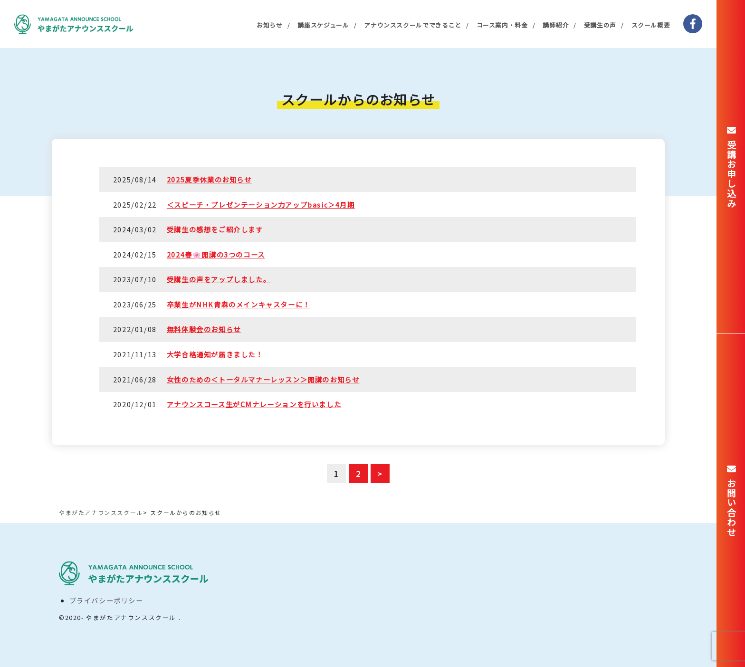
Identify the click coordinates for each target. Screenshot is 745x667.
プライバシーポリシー (106, 600)
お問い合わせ (731, 507)
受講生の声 (600, 24)
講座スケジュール (323, 24)
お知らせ (270, 24)
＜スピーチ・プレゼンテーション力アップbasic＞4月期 (261, 205)
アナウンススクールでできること (412, 24)
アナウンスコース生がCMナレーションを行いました (254, 404)
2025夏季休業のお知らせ (209, 179)
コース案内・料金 (502, 24)
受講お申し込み (731, 174)
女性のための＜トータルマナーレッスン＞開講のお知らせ (263, 379)
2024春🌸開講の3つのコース (216, 254)
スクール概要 (650, 24)
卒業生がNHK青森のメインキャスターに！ (238, 304)
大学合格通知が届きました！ (215, 354)
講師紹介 (556, 24)
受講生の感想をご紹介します (215, 229)
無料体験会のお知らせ (204, 329)
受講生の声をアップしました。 (218, 279)
